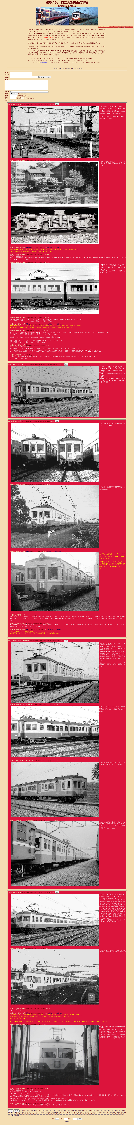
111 (41, 1116)
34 (91, 1112)
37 (98, 1112)
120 (67, 1116)
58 (29, 1114)
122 (73, 1116)
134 (108, 1116)
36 (96, 1112)
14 (45, 1112)
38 (101, 1112)
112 (44, 1116)
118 (61, 1116)
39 (103, 1112)
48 (124, 1112)
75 (69, 1114)
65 (45, 1114)
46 (119, 1112)
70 (57, 1114)
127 (87, 1116)
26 (73, 1112)
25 (71, 1112)
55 (22, 1114)
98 (122, 1114)
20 (59, 1112)
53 (18, 1114)
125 (82, 1116)
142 (15, 1117)
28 (78, 1112)
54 (20, 1114)
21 (61, 1112)
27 (75, 1112)
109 (35, 1116)
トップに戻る (55, 69)
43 (112, 1112)
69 (55, 1114)
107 (29, 1116)
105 (24, 1116)
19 (57, 1112)
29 (80, 1112)
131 (99, 1116)
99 (124, 1114)
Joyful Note (67, 1123)
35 (94, 1112)
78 (75, 1114)
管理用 (81, 69)
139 (122, 1116)
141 (12, 1117)
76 (71, 1114)
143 (18, 1117)
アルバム (62, 69)
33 (89, 1112)
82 (85, 1114)
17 (52, 1112)
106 (26, 1116)
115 (52, 1116)
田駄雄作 (28, 249)
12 (41, 1112)
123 (76, 1116)
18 (54, 1112)
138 (120, 1116)
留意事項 (68, 69)
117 (58, 1116)
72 (62, 1114)
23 (66, 1112)
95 (115, 1114)
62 (38, 1114)
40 (105, 1112)
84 (89, 1114)
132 (102, 1116)
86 (94, 1114)
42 (110, 1112)
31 (85, 1112)
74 (66, 1114)
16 (50, 1112)
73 (64, 1114)
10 (36, 1112)
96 (117, 1114)
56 (24, 1114)
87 (96, 1114)
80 (80, 1114)
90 (103, 1114)
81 (82, 1114)
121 (70, 1116)
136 (114, 1116)
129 (93, 1116)
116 (55, 1116)
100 (9, 1116)
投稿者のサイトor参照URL (54, 249)
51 (13, 1114)
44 (115, 1112)
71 (59, 1114)
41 (108, 1112)
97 (120, 1114)
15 (47, 1112)
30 (82, 1112)
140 (9, 1117)
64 (43, 1114)
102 (15, 1116)
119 (64, 1116)
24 (68, 1112)
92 (108, 1114)
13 (43, 1112)
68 (52, 1114)
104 (21, 1116)
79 (78, 1114)
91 (106, 1114)
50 (11, 1114)
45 (117, 1112)
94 (113, 1114)
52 (15, 1114)
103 (18, 1116)
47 (122, 1112)
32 (87, 1112)
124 (79, 1116)
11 (38, 1112)
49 (8, 1114)
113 (47, 1116)
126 (84, 1116)
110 (38, 1116)
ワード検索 (75, 69)
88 (99, 1114)
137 (117, 1116)
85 (92, 1114)
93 (110, 1114)
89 (101, 1114)
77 (73, 1114)
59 (31, 1114)
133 (105, 1116)
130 (96, 1116)
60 (34, 1114)
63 (41, 1114)
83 (87, 1114)
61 (36, 1114)
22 (64, 1112)
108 (32, 1116)
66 (48, 1114)
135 (111, 1116)
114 (50, 1116)
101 (12, 1116)
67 (50, 1114)
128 (90, 1116)
